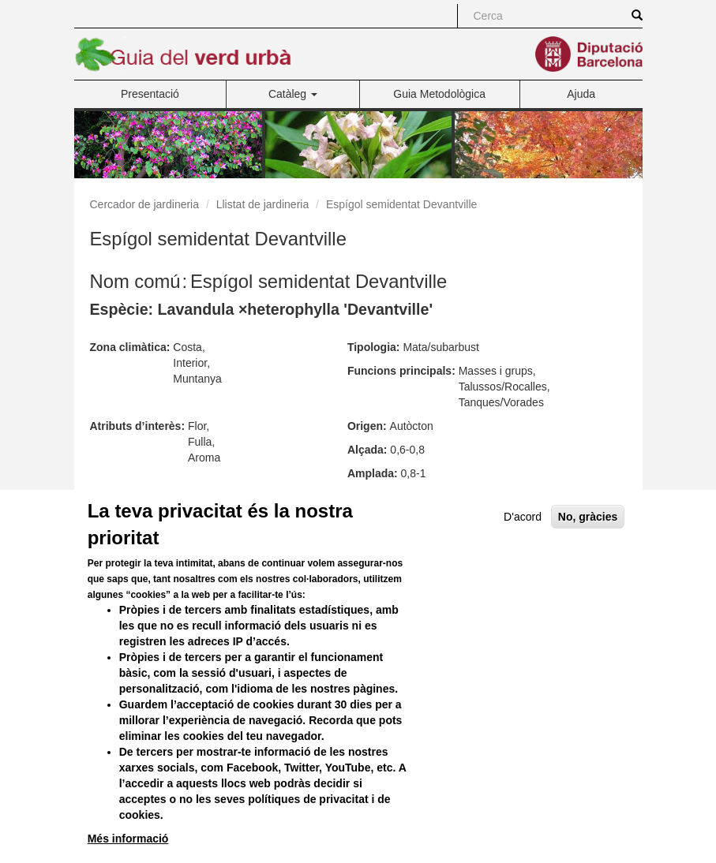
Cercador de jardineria (145, 204)
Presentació (150, 94)
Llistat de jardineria (262, 204)
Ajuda (581, 94)
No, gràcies (587, 551)
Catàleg (292, 94)
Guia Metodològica (439, 94)
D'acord (523, 551)
